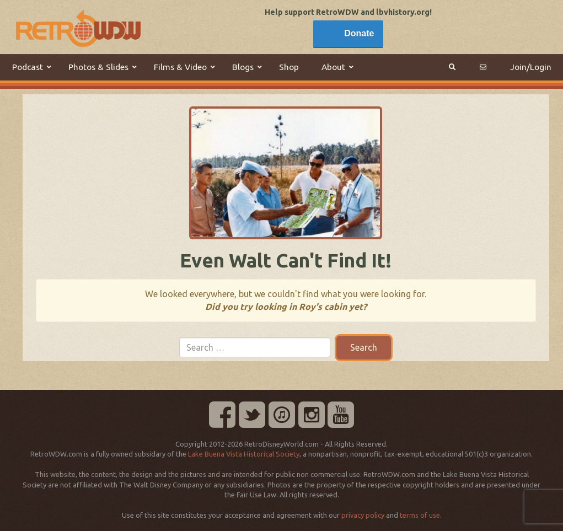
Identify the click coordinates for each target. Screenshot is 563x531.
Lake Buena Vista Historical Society (243, 454)
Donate (359, 33)
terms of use (420, 515)
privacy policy (362, 515)
